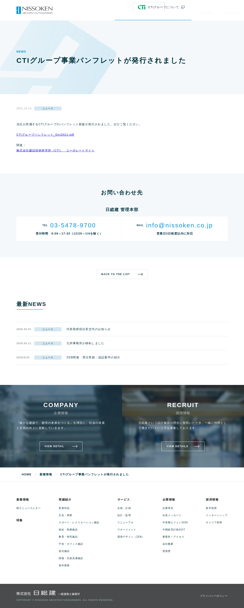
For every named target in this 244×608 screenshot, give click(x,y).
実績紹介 (65, 499)
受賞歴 (167, 551)
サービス (123, 499)
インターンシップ (217, 515)
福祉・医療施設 (68, 529)
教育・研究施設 (68, 536)
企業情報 (169, 499)
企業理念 (168, 508)
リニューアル (125, 522)
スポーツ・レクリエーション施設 (79, 522)
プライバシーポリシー (214, 595)
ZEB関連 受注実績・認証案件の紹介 (93, 357)
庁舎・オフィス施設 (71, 544)
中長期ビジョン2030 (175, 522)
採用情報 (212, 499)
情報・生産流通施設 (71, 558)
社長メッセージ (172, 515)
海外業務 (64, 565)
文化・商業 (65, 515)
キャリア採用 (214, 522)
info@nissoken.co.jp (179, 225)
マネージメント (126, 529)
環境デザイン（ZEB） (131, 536)
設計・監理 (124, 515)
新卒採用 (211, 508)
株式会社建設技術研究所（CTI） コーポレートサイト (55, 150)
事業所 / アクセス (173, 536)
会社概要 (168, 544)
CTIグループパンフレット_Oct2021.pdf (45, 134)
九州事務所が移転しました (85, 343)
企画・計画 (124, 508)
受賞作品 (64, 508)
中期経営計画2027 (174, 529)
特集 (19, 520)
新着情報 (22, 499)
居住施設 (64, 551)
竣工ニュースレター (28, 508)
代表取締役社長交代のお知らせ (88, 329)
